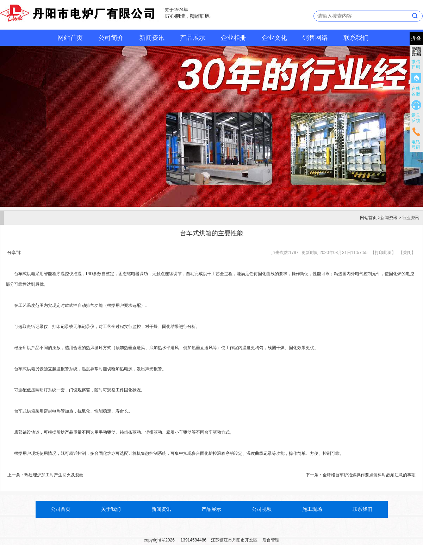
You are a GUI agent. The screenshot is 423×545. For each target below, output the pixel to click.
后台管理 (270, 540)
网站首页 (70, 37)
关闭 (407, 252)
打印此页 (383, 252)
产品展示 (192, 37)
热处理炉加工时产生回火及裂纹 (53, 474)
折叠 (416, 38)
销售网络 (315, 37)
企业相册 (233, 37)
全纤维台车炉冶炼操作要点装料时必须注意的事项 (369, 474)
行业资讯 (410, 217)
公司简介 (111, 37)
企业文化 (274, 37)
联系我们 (356, 37)
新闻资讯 (151, 37)
